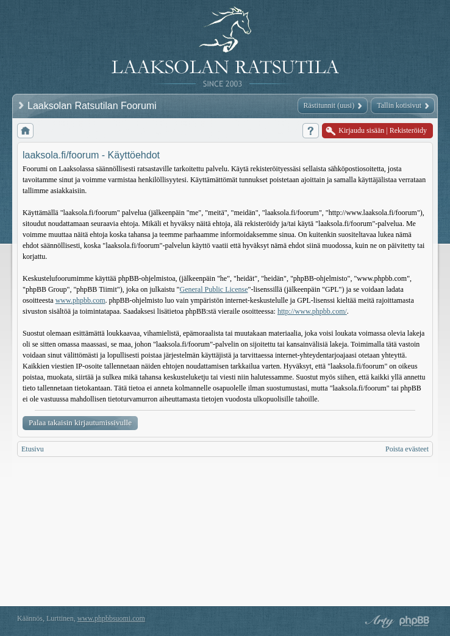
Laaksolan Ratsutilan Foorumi (93, 106)
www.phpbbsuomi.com (111, 618)
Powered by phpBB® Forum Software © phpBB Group (414, 621)
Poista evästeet (407, 449)
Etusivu (32, 449)
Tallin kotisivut (399, 105)
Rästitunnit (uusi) (329, 105)
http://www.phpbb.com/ (312, 311)
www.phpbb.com (80, 300)
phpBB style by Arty (378, 621)
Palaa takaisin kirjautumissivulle (80, 422)
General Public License (214, 289)
